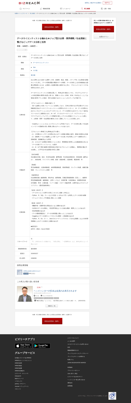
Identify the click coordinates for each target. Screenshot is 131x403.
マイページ (26, 8)
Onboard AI (18, 376)
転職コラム (71, 359)
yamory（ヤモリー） (20, 383)
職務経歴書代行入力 (73, 350)
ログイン (107, 3)
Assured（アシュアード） (22, 386)
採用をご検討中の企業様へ (93, 3)
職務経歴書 (46, 8)
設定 (69, 347)
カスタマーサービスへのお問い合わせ (78, 344)
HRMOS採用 (18, 363)
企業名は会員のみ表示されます (32, 271)
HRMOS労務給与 (19, 370)
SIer (34, 67)
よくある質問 (71, 341)
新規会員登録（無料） (52, 27)
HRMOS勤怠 (18, 365)
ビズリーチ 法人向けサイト (75, 376)
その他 (35, 70)
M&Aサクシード (19, 378)
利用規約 (70, 367)
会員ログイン (103, 36)
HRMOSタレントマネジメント (23, 360)
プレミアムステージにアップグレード (78, 353)
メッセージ (66, 8)
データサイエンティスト (41, 62)
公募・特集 (107, 8)
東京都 (33, 75)
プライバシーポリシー (74, 370)
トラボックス (18, 381)
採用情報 (70, 386)
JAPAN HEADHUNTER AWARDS (77, 362)
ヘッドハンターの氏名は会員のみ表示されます (55, 291)
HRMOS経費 (18, 368)
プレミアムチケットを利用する (76, 356)
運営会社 (70, 383)
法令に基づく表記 (72, 373)
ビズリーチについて (73, 338)
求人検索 (87, 8)
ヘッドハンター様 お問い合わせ (76, 379)
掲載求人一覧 (51, 306)
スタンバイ (18, 389)
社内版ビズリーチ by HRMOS (23, 358)
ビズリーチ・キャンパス (21, 373)
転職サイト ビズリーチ (21, 13)
